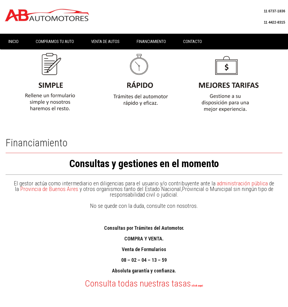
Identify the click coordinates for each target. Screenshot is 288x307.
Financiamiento (151, 41)
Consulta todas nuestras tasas (144, 283)
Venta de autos (105, 41)
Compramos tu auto (55, 41)
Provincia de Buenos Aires (49, 189)
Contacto (192, 41)
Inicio (13, 41)
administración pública (242, 183)
